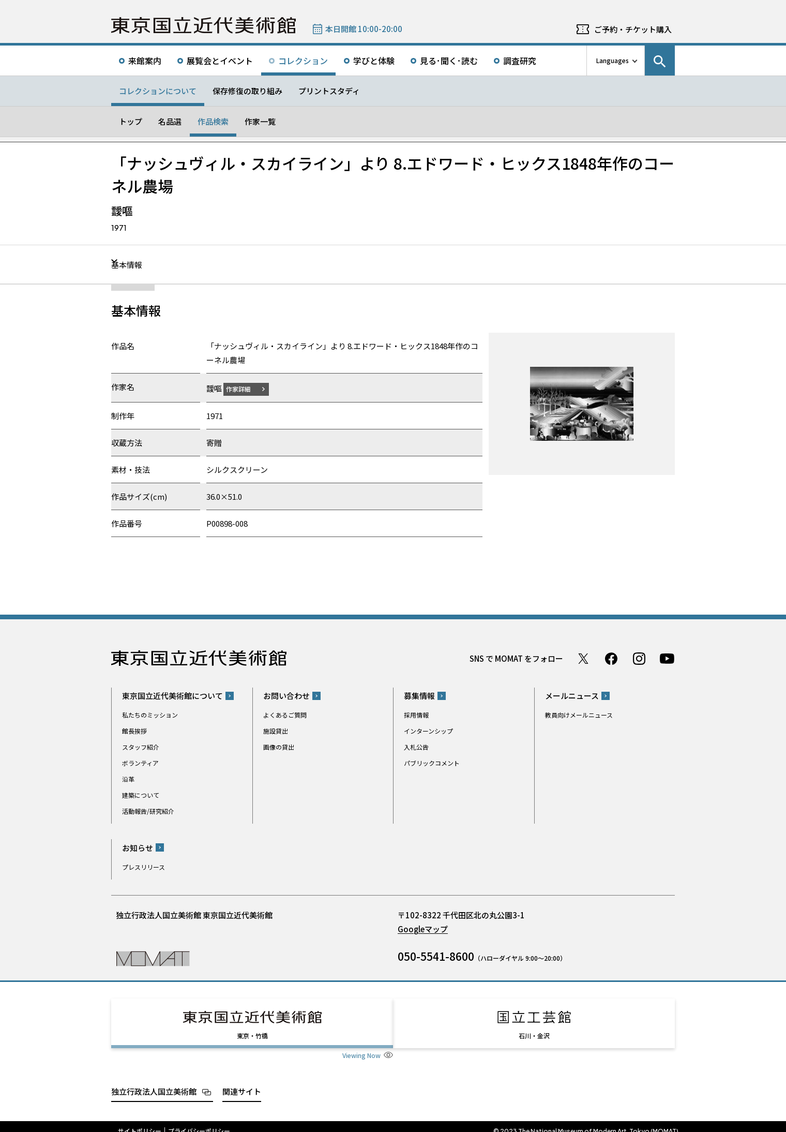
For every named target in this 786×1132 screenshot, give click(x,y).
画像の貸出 (278, 746)
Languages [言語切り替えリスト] (612, 60)
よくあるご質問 (285, 714)
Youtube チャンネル (667, 658)
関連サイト (241, 1081)
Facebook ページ (611, 658)
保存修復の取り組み (247, 90)
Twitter (583, 658)
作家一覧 (260, 121)
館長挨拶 (134, 730)
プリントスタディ (329, 90)
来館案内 (144, 60)
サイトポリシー (139, 1121)
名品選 (170, 121)
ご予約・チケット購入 (633, 29)
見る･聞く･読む (449, 60)
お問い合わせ (286, 695)
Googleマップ (423, 928)
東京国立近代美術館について (172, 695)
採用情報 (416, 714)
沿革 (128, 778)
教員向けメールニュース (579, 714)
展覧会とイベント (220, 60)
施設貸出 (275, 730)
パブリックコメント (432, 762)
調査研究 (519, 60)
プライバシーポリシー (199, 1121)
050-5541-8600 (436, 955)
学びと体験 (374, 60)
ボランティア (140, 762)
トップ (130, 121)
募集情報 (419, 695)
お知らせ (137, 847)
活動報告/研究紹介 (148, 811)
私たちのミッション (150, 714)
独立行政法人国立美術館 (153, 1081)
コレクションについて (157, 90)
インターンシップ (428, 730)
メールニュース (572, 695)
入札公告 (416, 746)
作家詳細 (244, 388)
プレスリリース (143, 866)
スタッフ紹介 (140, 746)
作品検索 (213, 121)
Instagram (639, 658)
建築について (140, 795)
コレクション (303, 60)
